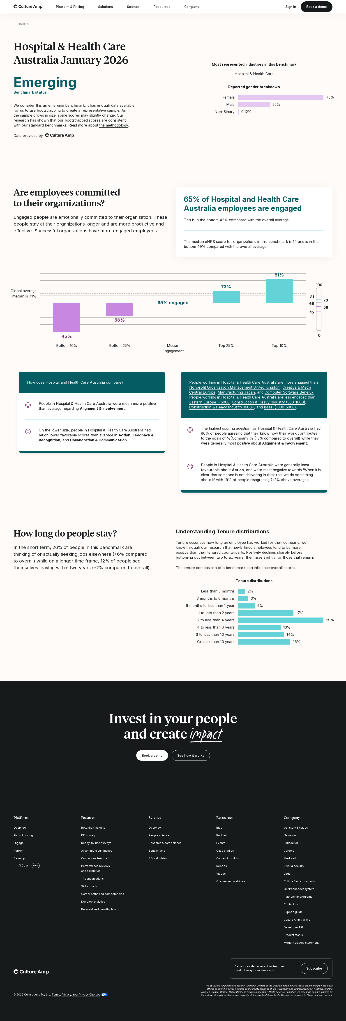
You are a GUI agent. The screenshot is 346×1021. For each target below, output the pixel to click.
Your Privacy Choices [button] (86, 994)
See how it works (190, 755)
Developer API (293, 927)
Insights (23, 23)
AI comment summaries (96, 850)
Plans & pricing (23, 835)
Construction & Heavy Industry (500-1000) (268, 402)
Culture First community (299, 881)
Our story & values (296, 827)
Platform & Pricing (73, 7)
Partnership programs (298, 896)
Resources (165, 7)
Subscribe (314, 968)
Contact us (291, 904)
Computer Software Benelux (289, 392)
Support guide (293, 912)
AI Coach (22, 865)
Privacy (66, 994)
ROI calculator (158, 858)
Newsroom (291, 835)
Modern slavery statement (301, 942)
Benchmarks (157, 850)
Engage (19, 843)
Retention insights (93, 827)
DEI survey (88, 835)
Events (220, 843)
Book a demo (316, 7)
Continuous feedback (95, 858)
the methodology (113, 125)
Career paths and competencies (102, 894)
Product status (293, 935)
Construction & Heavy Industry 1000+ (221, 407)
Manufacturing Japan (236, 392)
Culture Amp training (297, 919)
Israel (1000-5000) (280, 407)
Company (194, 7)
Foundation (291, 843)
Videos (221, 873)
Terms (56, 994)
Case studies (225, 850)
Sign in (290, 7)
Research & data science (165, 843)
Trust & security (294, 866)
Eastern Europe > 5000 (209, 402)
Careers (289, 850)
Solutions (108, 7)
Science (136, 7)
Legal (287, 873)
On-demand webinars (230, 881)
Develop (19, 858)
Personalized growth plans (99, 909)
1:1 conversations (92, 878)
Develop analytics (93, 901)
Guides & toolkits (227, 858)
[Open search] (278, 7)
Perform (19, 850)
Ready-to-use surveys (96, 843)
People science (159, 835)
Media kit (290, 858)
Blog (219, 827)
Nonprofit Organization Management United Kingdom (234, 387)
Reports (221, 866)
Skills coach (89, 886)
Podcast (221, 835)
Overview (20, 827)
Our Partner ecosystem (299, 889)
